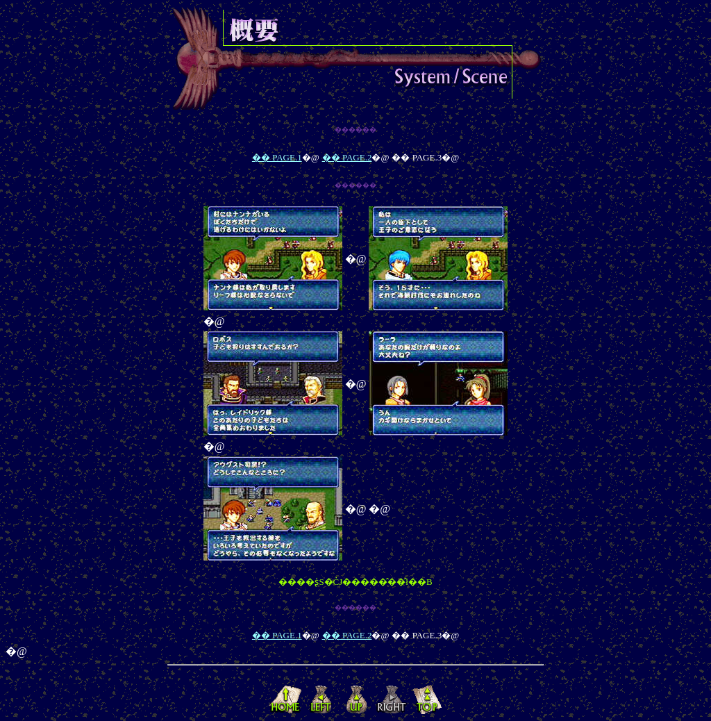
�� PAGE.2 (347, 157)
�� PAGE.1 (277, 157)
